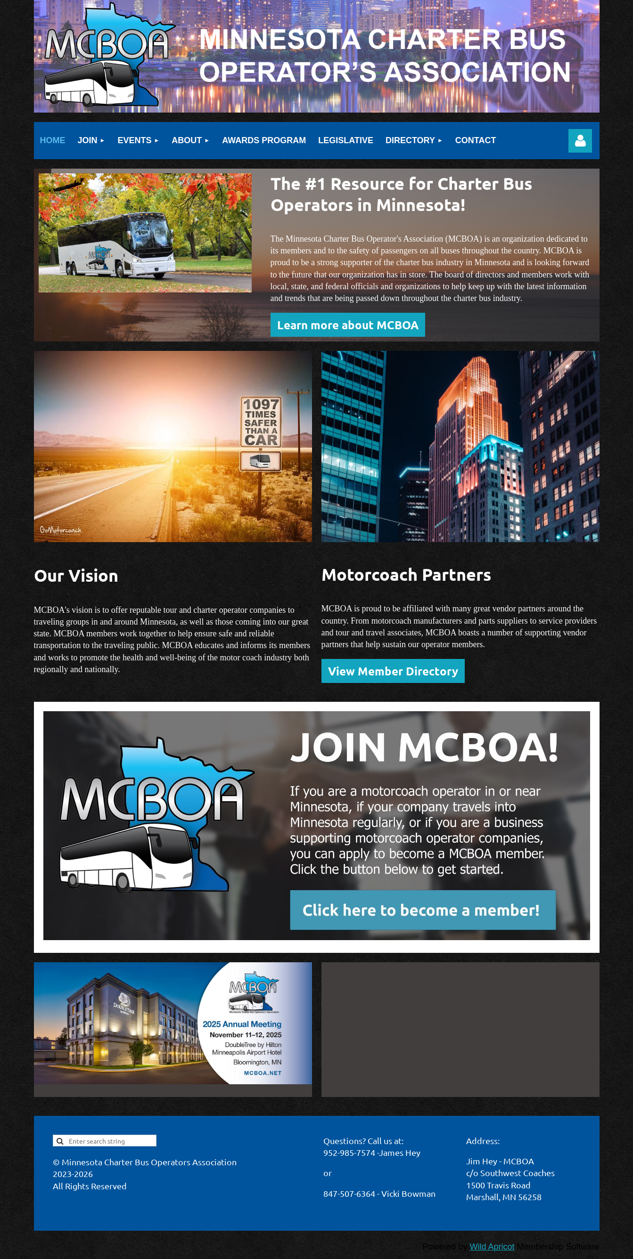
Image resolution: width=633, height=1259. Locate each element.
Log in (580, 141)
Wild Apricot (491, 1246)
